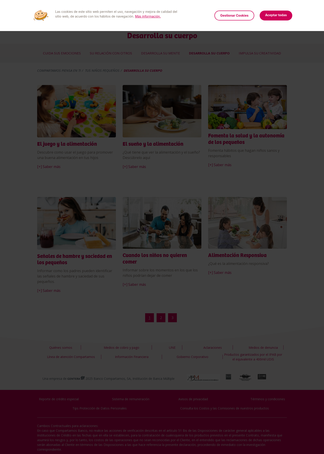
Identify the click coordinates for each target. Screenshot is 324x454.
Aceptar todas (276, 15)
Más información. (148, 16)
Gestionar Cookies (234, 15)
